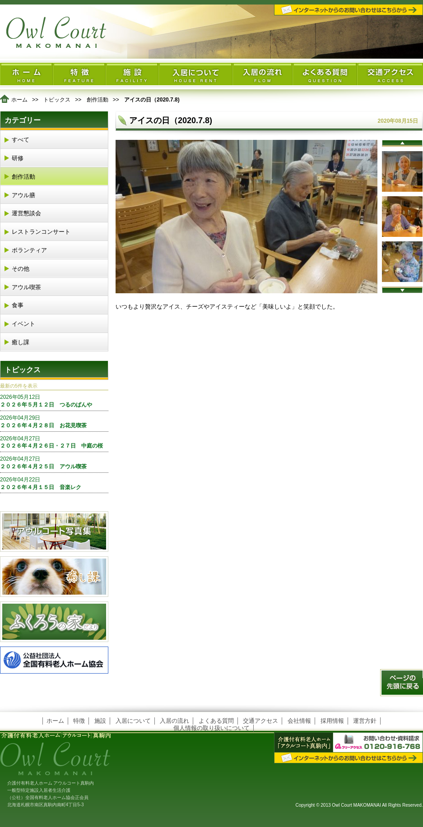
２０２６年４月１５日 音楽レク (54, 483)
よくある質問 (216, 720)
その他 (20, 268)
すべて (20, 139)
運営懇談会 (26, 213)
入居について (133, 720)
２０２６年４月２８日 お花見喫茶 (54, 421)
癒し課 (20, 342)
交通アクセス (260, 720)
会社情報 (299, 720)
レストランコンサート (41, 231)
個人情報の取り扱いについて (211, 728)
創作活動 (97, 100)
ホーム (19, 100)
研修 (17, 158)
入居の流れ (174, 720)
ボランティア (29, 250)
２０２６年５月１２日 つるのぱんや (54, 400)
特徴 (79, 720)
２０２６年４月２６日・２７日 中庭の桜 (54, 442)
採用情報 (332, 720)
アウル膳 (23, 195)
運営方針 (365, 720)
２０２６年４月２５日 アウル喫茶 (54, 462)
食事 (17, 305)
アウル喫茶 (26, 287)
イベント (23, 323)
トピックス (56, 100)
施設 (100, 720)
